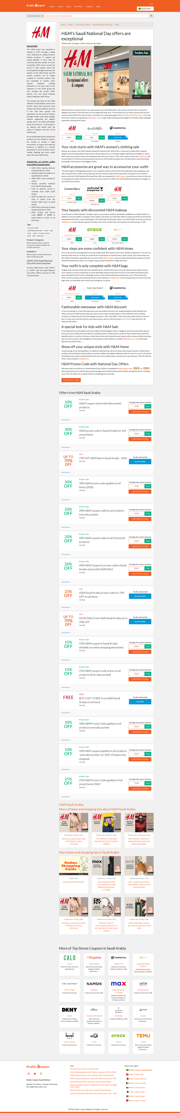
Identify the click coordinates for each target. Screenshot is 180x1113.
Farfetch (118, 964)
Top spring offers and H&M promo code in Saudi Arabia (106, 841)
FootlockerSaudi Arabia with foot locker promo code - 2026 (93, 1093)
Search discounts (35, 16)
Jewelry (35, 233)
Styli (94, 1042)
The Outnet (69, 990)
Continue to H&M (71, 380)
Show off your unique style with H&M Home (95, 347)
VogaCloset (143, 990)
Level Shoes (69, 1042)
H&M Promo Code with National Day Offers (95, 364)
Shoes (29, 233)
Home (52, 6)
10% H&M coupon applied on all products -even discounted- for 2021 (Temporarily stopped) (103, 754)
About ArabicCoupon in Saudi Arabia (84, 1069)
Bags (51, 230)
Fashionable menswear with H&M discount (94, 307)
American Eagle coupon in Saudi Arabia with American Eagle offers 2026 (93, 1086)
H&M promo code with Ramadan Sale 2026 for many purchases (139, 841)
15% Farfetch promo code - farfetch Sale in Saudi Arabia (92, 1075)
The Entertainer (94, 1016)
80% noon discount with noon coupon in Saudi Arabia (90, 1090)
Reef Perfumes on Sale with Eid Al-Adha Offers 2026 (139, 925)
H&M (116, 25)
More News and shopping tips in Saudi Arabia (89, 852)
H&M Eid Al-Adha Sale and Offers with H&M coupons (74, 841)
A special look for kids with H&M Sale (89, 327)
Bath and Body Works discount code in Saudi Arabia (90, 1082)
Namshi (94, 990)
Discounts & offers (82, 25)
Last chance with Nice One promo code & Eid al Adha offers (139, 884)
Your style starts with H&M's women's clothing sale (100, 147)
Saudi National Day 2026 (102, 25)
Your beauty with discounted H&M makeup (94, 210)
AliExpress (94, 964)
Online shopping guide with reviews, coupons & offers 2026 (93, 1072)
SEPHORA (119, 1016)
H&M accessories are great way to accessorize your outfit (104, 167)
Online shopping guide (73, 882)
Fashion (46, 230)
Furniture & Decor (44, 233)
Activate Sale (140, 461)
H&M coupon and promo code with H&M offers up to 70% (93, 1078)
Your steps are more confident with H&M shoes (97, 248)
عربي (151, 4)
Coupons (89, 6)
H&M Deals (40, 236)
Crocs (118, 1042)
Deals (68, 6)
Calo (69, 964)
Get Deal (140, 702)
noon (143, 1016)
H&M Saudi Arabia (71, 804)
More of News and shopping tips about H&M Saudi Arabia (97, 809)
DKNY (69, 1016)
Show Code (117, 137)
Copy (79, 137)
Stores (60, 6)
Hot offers (78, 6)
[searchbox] (96, 16)
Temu (143, 1042)
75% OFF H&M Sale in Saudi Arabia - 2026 (103, 458)
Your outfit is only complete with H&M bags (94, 266)
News (98, 6)
